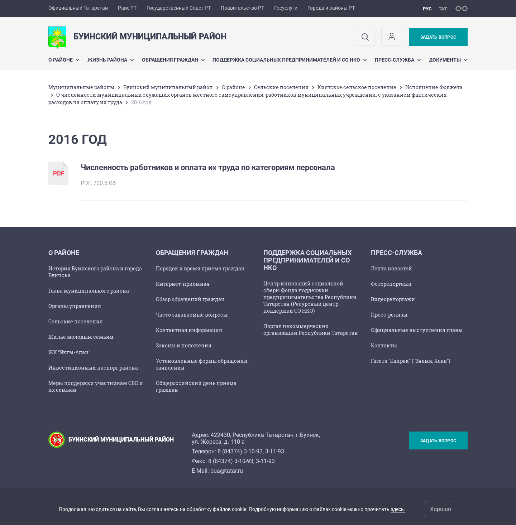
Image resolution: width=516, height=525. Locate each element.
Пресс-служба (398, 60)
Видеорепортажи (393, 299)
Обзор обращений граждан (190, 299)
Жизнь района (110, 60)
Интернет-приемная (183, 283)
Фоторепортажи (391, 283)
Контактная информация (189, 330)
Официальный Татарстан (78, 8)
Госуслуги (285, 8)
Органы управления (74, 306)
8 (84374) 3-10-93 (240, 451)
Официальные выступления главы (417, 330)
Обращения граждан (173, 60)
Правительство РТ (242, 8)
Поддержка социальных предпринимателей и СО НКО (289, 60)
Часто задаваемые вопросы (192, 314)
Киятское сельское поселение (356, 87)
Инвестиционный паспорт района (93, 367)
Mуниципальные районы (81, 87)
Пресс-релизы (389, 314)
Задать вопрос (438, 37)
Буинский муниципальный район (168, 87)
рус (427, 8)
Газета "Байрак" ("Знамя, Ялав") (410, 360)
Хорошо (440, 509)
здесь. (398, 509)
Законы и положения (183, 345)
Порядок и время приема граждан (200, 268)
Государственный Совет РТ (179, 8)
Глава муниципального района (88, 290)
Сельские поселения (281, 87)
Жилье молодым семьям (81, 336)
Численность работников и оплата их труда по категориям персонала (208, 167)
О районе (64, 60)
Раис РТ (127, 8)
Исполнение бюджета (434, 87)
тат (443, 8)
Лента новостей (391, 268)
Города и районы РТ (331, 8)
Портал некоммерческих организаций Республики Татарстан (310, 329)
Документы (448, 60)
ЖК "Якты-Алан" (69, 352)
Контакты (384, 345)
